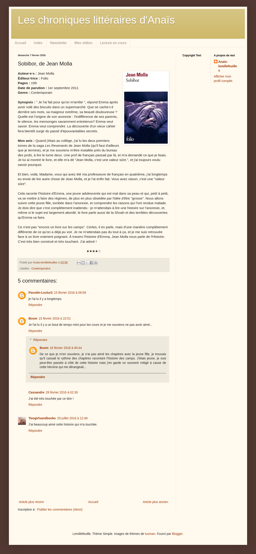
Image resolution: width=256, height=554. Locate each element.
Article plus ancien (155, 502)
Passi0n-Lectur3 (40, 292)
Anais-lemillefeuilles (227, 66)
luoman (150, 534)
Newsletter (58, 43)
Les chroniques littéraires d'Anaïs (96, 20)
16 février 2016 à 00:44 (66, 348)
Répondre (35, 305)
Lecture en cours (113, 43)
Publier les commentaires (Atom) (59, 509)
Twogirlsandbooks (42, 418)
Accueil (20, 43)
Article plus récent (31, 502)
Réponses (40, 340)
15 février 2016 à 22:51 (55, 318)
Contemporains (40, 268)
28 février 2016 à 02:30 (62, 392)
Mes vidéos (83, 43)
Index (38, 43)
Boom (32, 318)
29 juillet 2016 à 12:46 (72, 418)
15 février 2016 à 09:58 (70, 292)
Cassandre (36, 392)
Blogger (177, 534)
